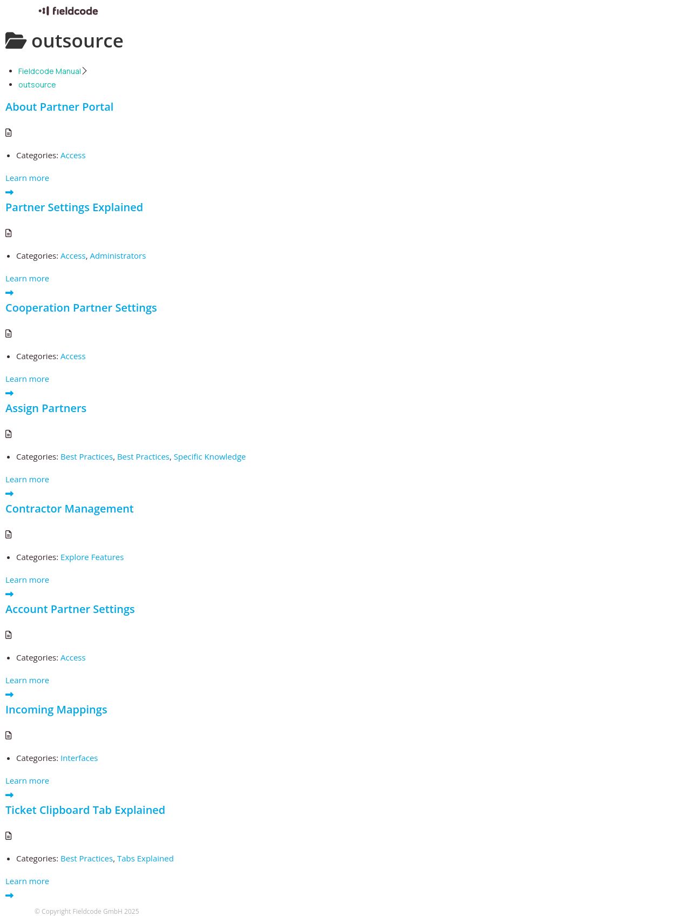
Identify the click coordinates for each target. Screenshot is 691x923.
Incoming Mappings (56, 709)
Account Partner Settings (70, 609)
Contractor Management (69, 508)
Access (73, 155)
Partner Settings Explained (74, 207)
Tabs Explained (145, 858)
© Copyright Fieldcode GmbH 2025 (87, 911)
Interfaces (79, 757)
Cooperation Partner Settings (81, 307)
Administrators (118, 255)
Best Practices (86, 456)
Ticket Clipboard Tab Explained (85, 810)
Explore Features (92, 556)
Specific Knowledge (210, 456)
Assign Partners (45, 408)
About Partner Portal (59, 106)
